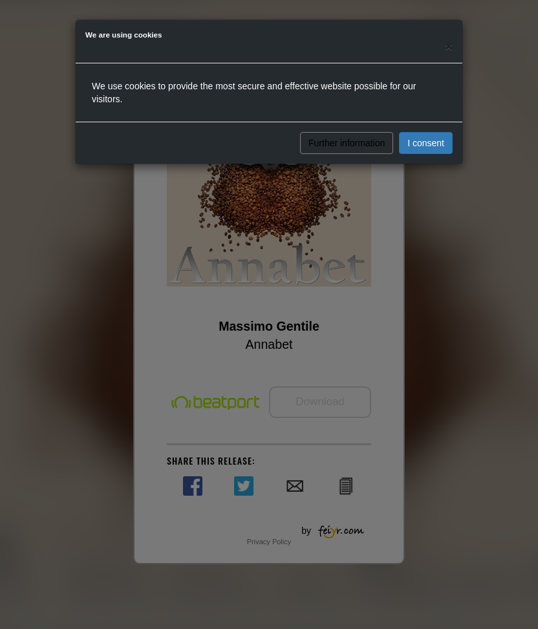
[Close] (449, 46)
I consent (425, 143)
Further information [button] (346, 143)
